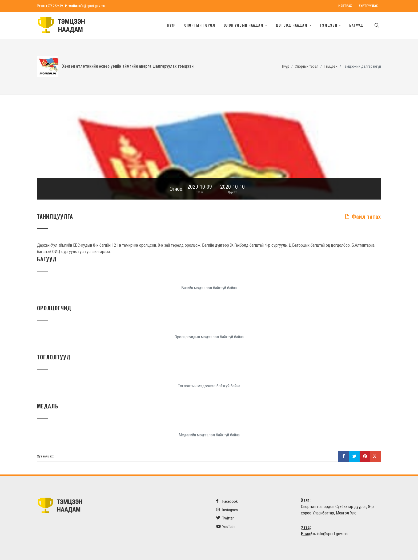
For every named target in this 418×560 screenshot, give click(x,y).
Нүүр (171, 25)
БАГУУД (356, 25)
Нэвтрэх (345, 6)
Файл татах (363, 216)
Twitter (225, 518)
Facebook (227, 501)
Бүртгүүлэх (368, 6)
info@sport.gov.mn (91, 6)
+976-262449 (54, 6)
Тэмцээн (330, 66)
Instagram (227, 510)
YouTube (225, 527)
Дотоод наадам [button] (291, 25)
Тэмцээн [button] (329, 25)
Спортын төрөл (199, 25)
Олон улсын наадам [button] (244, 25)
